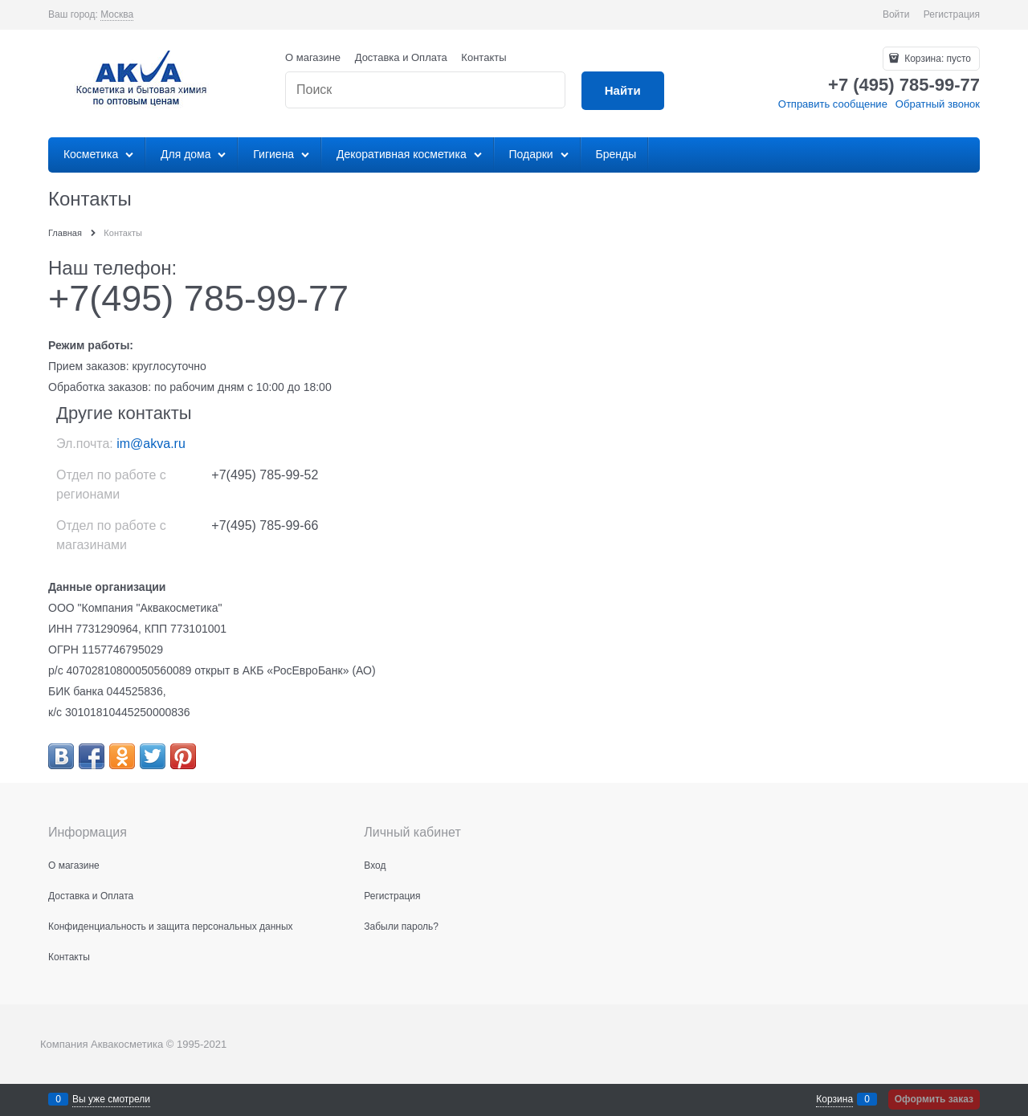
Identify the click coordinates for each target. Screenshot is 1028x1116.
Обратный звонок (937, 104)
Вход (375, 865)
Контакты (483, 57)
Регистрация (952, 14)
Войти (896, 14)
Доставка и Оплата (401, 57)
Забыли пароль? (401, 926)
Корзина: (936, 58)
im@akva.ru (151, 443)
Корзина (834, 1099)
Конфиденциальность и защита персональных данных (170, 926)
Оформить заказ (934, 1099)
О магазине (313, 57)
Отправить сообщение (832, 104)
